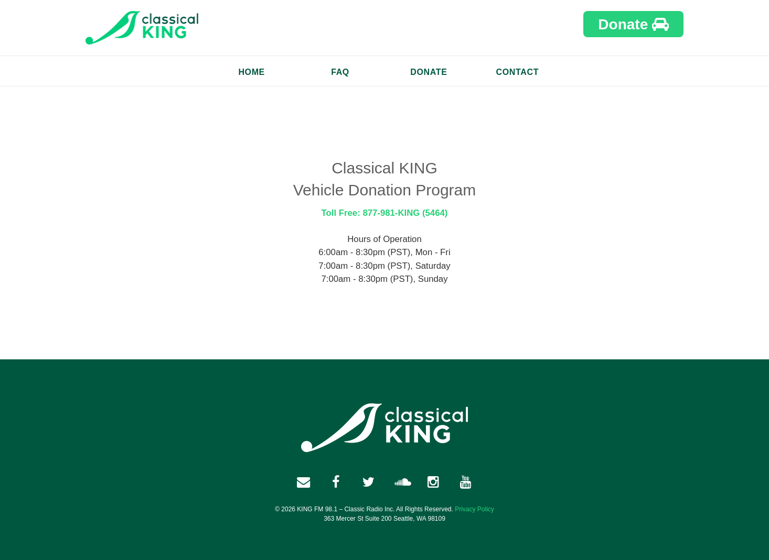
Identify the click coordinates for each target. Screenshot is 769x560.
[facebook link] (303, 482)
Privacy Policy (474, 509)
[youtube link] (466, 482)
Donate (633, 24)
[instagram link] (433, 482)
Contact (517, 72)
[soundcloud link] (401, 482)
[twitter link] (368, 482)
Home (251, 72)
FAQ (340, 72)
